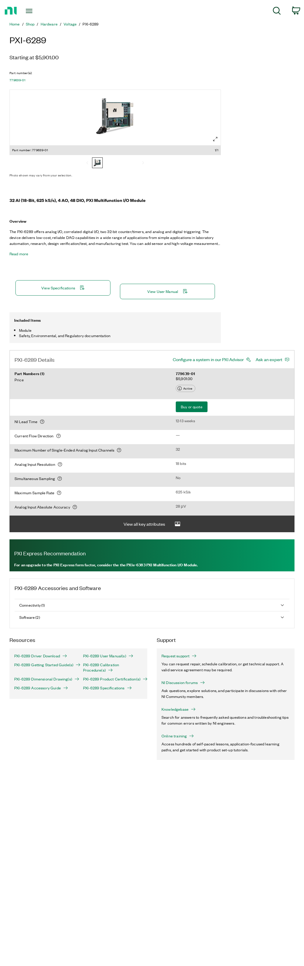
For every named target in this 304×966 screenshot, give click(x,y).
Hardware (49, 24)
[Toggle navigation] (39, 11)
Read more (19, 253)
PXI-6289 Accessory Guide (41, 688)
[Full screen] (215, 139)
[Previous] (87, 163)
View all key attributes (152, 524)
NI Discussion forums (183, 682)
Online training (178, 736)
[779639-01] (97, 163)
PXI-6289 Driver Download (40, 656)
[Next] (143, 163)
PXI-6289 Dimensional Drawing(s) (44, 679)
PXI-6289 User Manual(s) (108, 656)
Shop (30, 24)
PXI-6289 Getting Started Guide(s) (44, 664)
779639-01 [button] (17, 80)
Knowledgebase (179, 709)
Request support (179, 656)
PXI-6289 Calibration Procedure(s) (101, 667)
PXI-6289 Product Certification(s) (112, 679)
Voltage (70, 24)
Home (15, 24)
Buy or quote (191, 406)
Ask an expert (269, 359)
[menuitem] (277, 11)
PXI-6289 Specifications (107, 688)
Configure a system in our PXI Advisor (208, 359)
